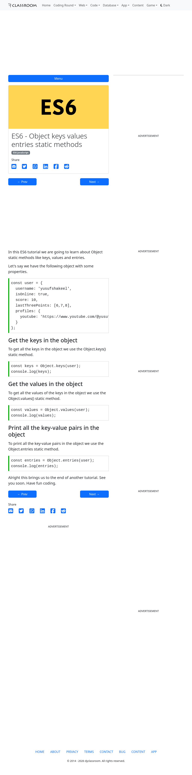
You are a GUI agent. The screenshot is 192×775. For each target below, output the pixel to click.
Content (138, 5)
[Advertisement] (96, 45)
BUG (122, 752)
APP (154, 752)
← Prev (22, 182)
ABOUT (55, 752)
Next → (94, 182)
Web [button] (82, 5)
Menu (58, 78)
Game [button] (151, 5)
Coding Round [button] (64, 5)
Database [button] (109, 5)
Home (46, 5)
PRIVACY (72, 752)
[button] (165, 5)
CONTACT (106, 752)
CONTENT (138, 752)
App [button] (124, 5)
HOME (39, 752)
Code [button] (94, 5)
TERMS (89, 752)
